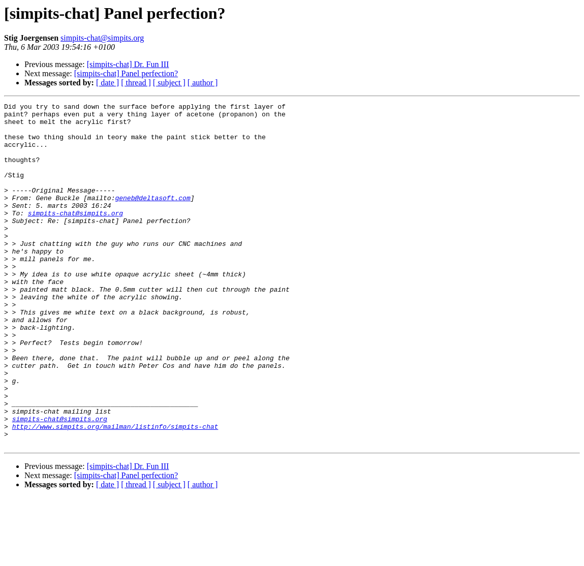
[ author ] (203, 82)
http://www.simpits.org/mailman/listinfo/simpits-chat (115, 491)
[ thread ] (136, 82)
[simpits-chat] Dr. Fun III (128, 64)
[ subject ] (169, 82)
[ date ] (107, 82)
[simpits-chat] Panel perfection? (126, 73)
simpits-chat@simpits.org (102, 38)
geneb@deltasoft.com (152, 217)
